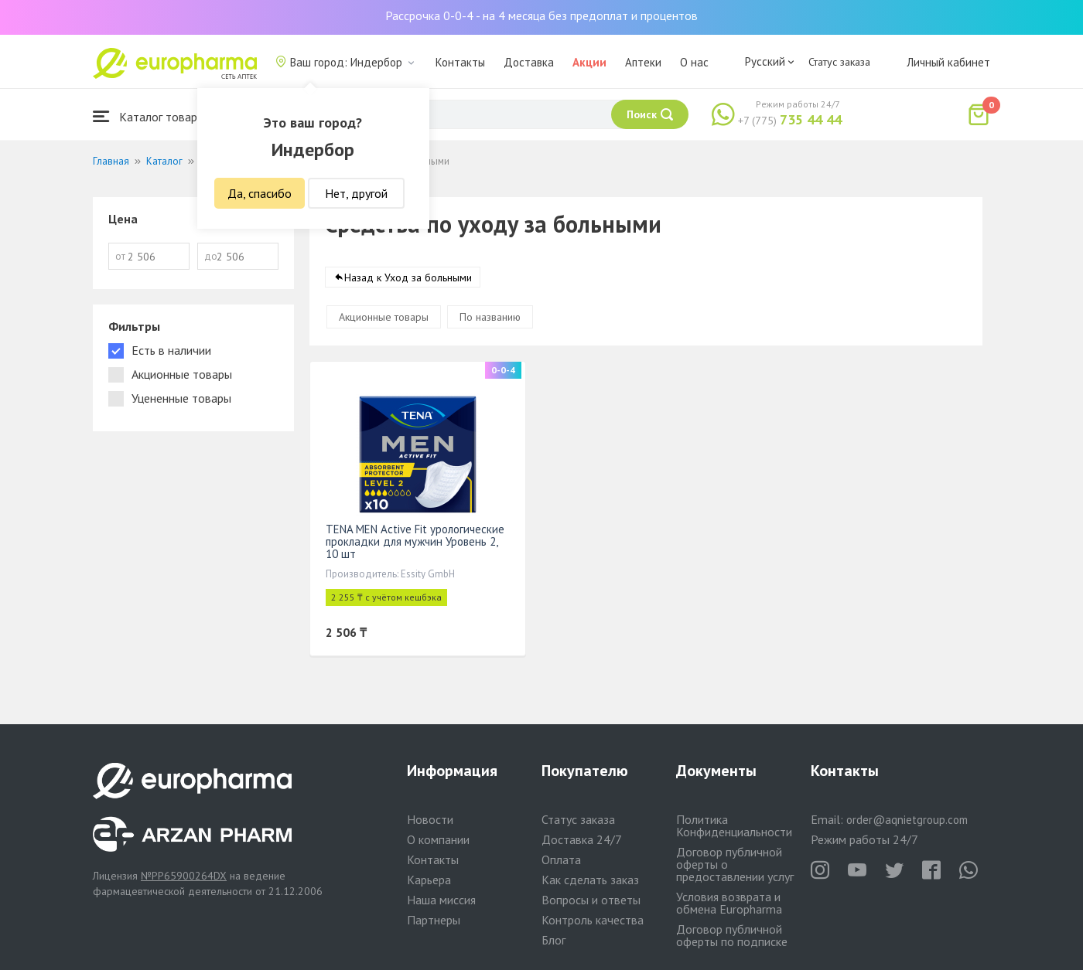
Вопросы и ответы (591, 899)
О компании (438, 839)
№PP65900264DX (184, 876)
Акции (589, 62)
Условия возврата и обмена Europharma (729, 903)
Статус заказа (839, 62)
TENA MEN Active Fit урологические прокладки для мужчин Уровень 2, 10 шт (415, 541)
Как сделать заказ (590, 879)
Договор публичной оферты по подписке (731, 935)
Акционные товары (384, 317)
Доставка (529, 62)
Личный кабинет (948, 62)
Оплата (561, 859)
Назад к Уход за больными (408, 277)
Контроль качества (593, 919)
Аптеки (643, 62)
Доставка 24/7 (582, 839)
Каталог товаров (151, 116)
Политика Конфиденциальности (734, 825)
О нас (694, 62)
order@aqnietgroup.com (907, 819)
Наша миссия (441, 899)
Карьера (429, 879)
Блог (553, 940)
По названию (490, 317)
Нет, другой (356, 193)
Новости (430, 819)
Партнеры (433, 919)
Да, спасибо (259, 193)
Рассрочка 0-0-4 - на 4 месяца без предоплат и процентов (541, 15)
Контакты (460, 62)
